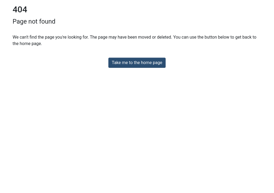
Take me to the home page (137, 62)
